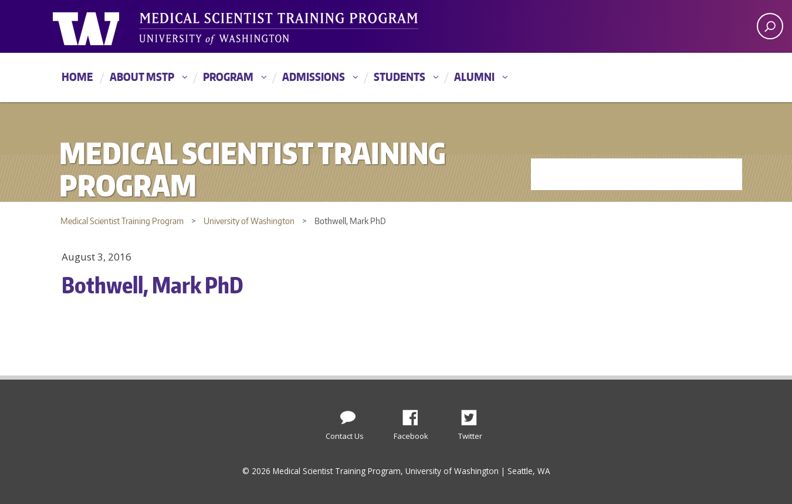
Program (228, 76)
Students (399, 76)
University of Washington (100, 26)
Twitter (473, 414)
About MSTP (142, 76)
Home (77, 76)
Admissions (313, 76)
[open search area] (770, 26)
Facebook (414, 414)
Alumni (474, 76)
